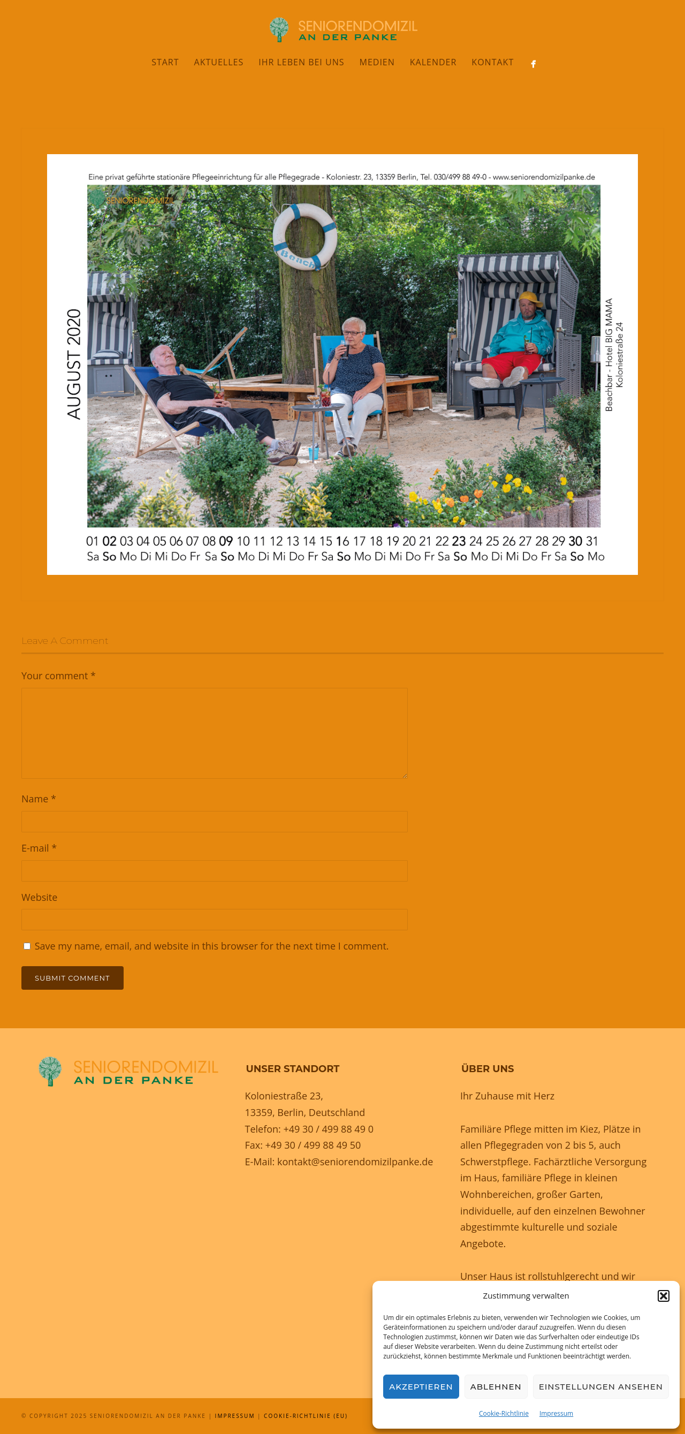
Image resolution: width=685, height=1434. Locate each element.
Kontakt (492, 62)
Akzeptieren (421, 1387)
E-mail (39, 847)
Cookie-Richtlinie (504, 1413)
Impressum (556, 1413)
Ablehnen (496, 1387)
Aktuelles (219, 62)
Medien (376, 62)
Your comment (58, 675)
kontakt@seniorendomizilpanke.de (355, 1161)
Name (38, 798)
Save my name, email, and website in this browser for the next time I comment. (212, 945)
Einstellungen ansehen (601, 1387)
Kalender (433, 62)
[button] (663, 1296)
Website (39, 897)
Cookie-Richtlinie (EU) (306, 1416)
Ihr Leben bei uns (301, 62)
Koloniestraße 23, (284, 1095)
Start (165, 62)
